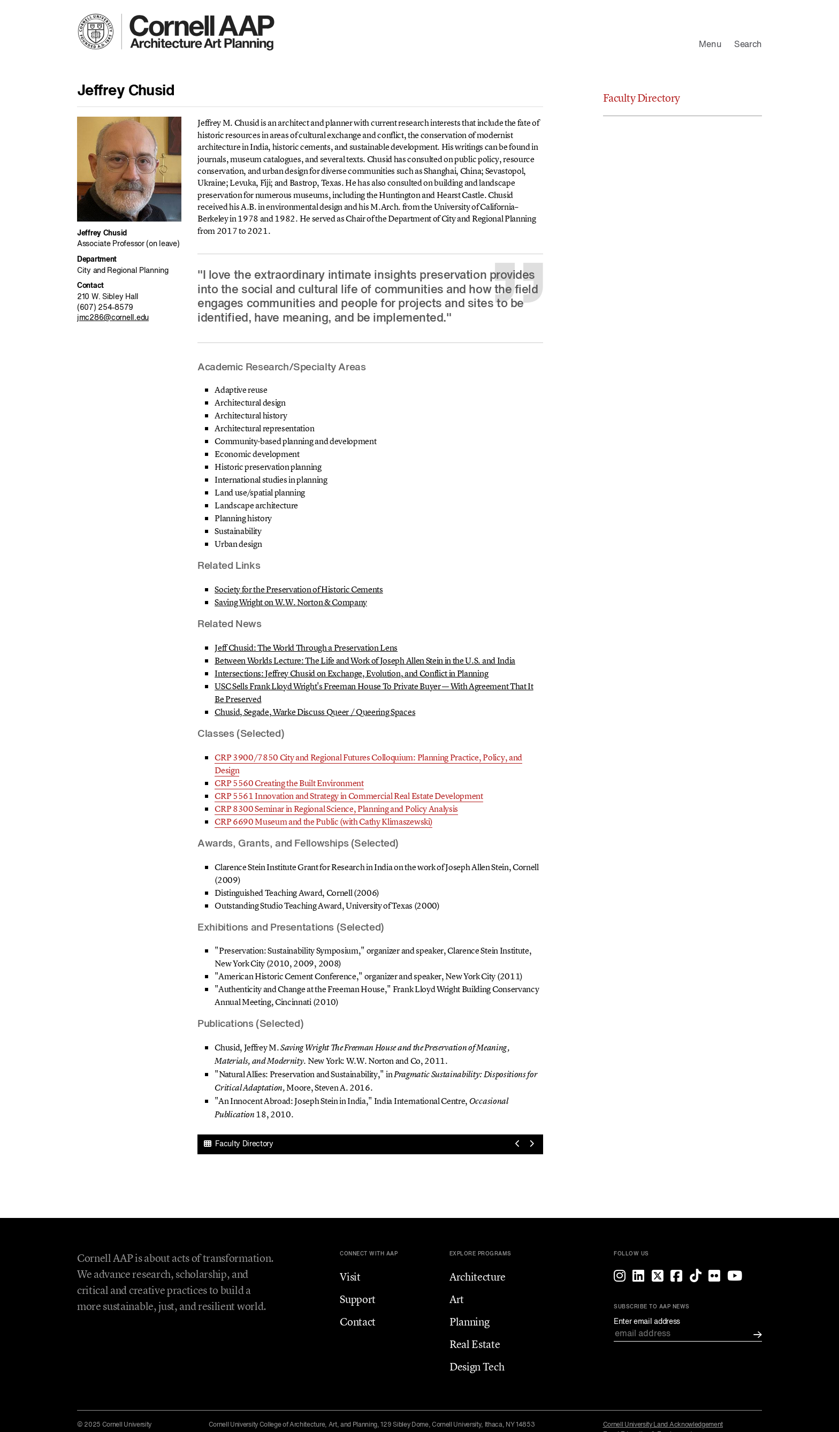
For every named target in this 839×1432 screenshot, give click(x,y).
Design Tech (476, 1366)
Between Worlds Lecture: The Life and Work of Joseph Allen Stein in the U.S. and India (365, 660)
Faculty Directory (238, 1144)
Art (456, 1299)
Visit (350, 1276)
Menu (710, 45)
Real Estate (474, 1344)
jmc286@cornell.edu (113, 318)
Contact (358, 1321)
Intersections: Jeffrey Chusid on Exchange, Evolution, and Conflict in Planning (351, 673)
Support (358, 1299)
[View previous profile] (518, 1144)
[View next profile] (532, 1144)
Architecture (477, 1276)
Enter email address (647, 1322)
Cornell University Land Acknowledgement (663, 1425)
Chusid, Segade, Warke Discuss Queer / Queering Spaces (315, 712)
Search (748, 45)
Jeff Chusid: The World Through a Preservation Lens (306, 647)
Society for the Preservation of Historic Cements (299, 589)
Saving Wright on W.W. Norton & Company (291, 602)
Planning (469, 1321)
